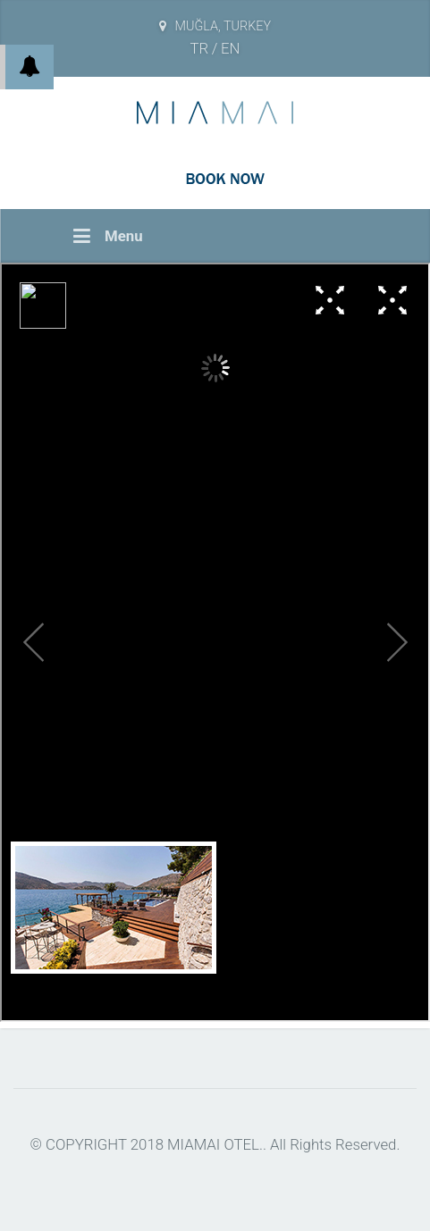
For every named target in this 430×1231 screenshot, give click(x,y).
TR (199, 48)
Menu (108, 236)
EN (230, 48)
